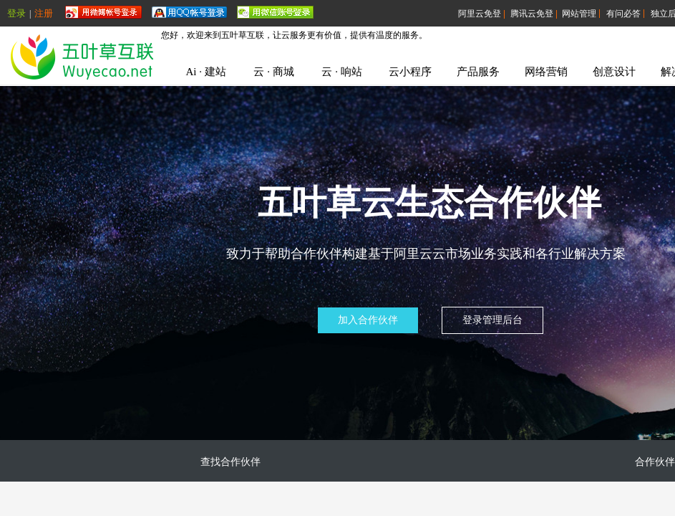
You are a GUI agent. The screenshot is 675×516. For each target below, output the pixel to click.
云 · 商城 (273, 71)
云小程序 (410, 71)
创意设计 (614, 71)
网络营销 (546, 71)
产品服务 (478, 71)
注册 (43, 13)
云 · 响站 (341, 71)
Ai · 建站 (205, 71)
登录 (16, 13)
